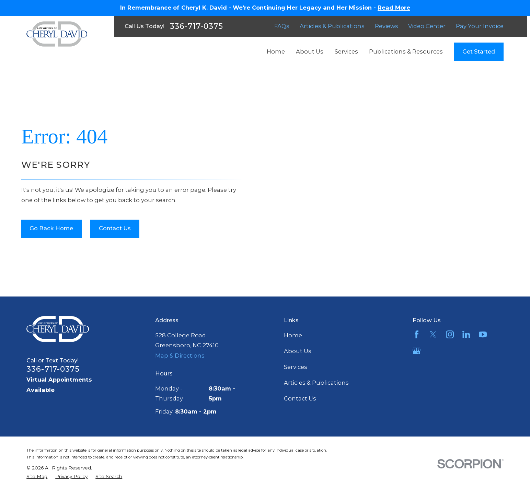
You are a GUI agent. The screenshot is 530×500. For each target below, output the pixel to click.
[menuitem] (36, 476)
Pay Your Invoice (480, 26)
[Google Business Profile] (416, 351)
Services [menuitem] (346, 51)
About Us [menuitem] (309, 51)
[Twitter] (433, 334)
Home (293, 335)
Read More (394, 7)
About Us (297, 351)
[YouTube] (483, 334)
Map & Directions (180, 355)
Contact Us (115, 228)
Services (295, 366)
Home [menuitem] (276, 51)
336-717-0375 (196, 26)
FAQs (281, 26)
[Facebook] (416, 334)
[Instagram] (450, 334)
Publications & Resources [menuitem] (406, 51)
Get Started (478, 51)
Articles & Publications (332, 26)
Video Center (427, 26)
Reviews (386, 26)
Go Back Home (51, 228)
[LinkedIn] (466, 334)
